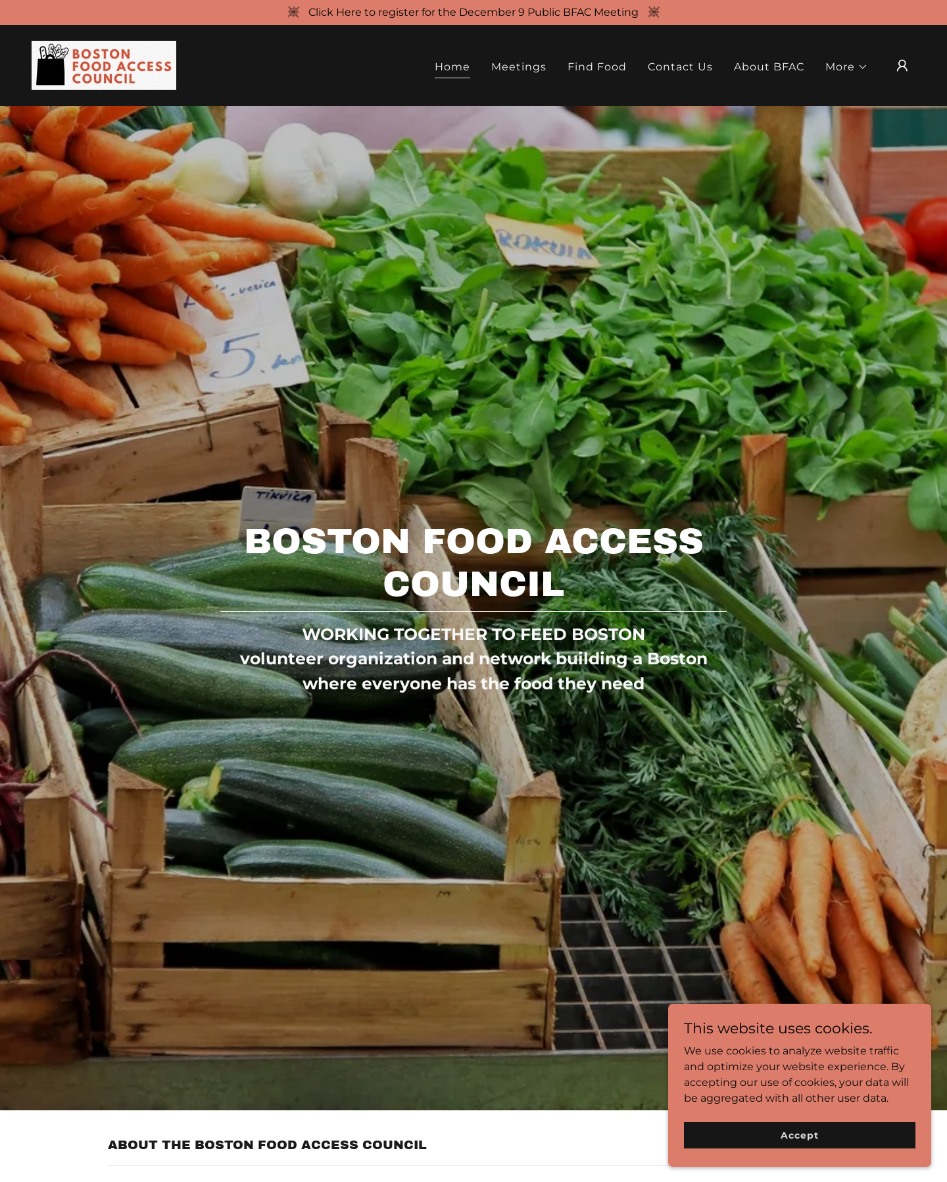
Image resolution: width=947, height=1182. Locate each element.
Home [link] (452, 67)
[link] (104, 65)
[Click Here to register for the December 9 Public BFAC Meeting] (473, 12)
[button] (846, 67)
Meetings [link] (518, 67)
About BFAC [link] (769, 67)
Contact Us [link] (680, 67)
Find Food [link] (597, 67)
